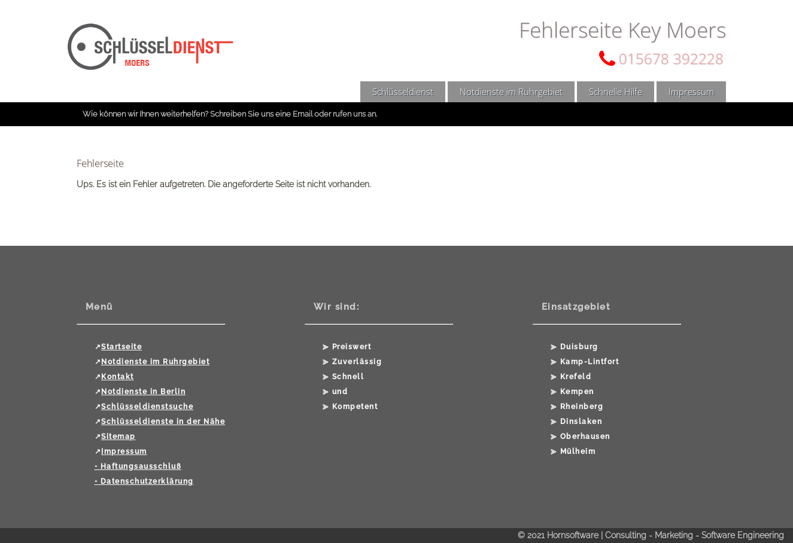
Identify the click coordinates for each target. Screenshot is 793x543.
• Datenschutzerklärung (144, 481)
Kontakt (117, 377)
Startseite (121, 347)
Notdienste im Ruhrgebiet (511, 91)
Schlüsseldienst (402, 91)
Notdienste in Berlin (143, 392)
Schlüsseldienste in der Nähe (163, 421)
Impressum (691, 91)
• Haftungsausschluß (138, 466)
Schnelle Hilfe (615, 91)
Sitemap (118, 436)
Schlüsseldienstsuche (147, 406)
